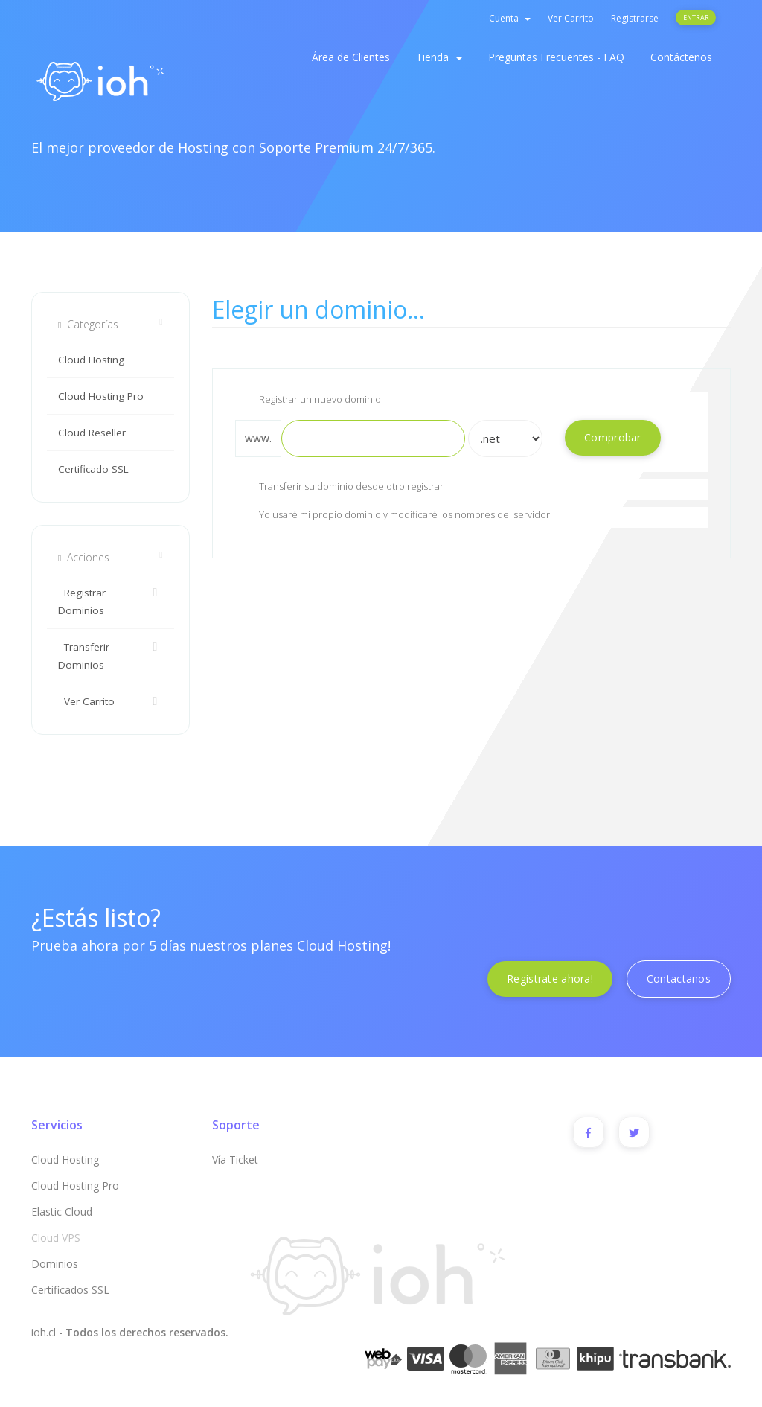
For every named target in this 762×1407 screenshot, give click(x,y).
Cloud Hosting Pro (101, 396)
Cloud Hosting (91, 359)
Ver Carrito (571, 18)
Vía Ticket (235, 1159)
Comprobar (612, 437)
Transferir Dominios (110, 654)
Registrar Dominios (110, 600)
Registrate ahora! (550, 979)
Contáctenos (681, 57)
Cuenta (510, 18)
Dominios (54, 1264)
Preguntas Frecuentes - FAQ (556, 57)
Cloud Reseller (92, 432)
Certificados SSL (70, 1290)
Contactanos (679, 979)
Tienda (439, 57)
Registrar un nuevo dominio (308, 400)
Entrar (695, 17)
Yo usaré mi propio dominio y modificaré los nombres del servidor (392, 516)
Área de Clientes (351, 57)
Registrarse (635, 18)
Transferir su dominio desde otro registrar (339, 487)
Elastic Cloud (61, 1212)
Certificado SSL (93, 469)
